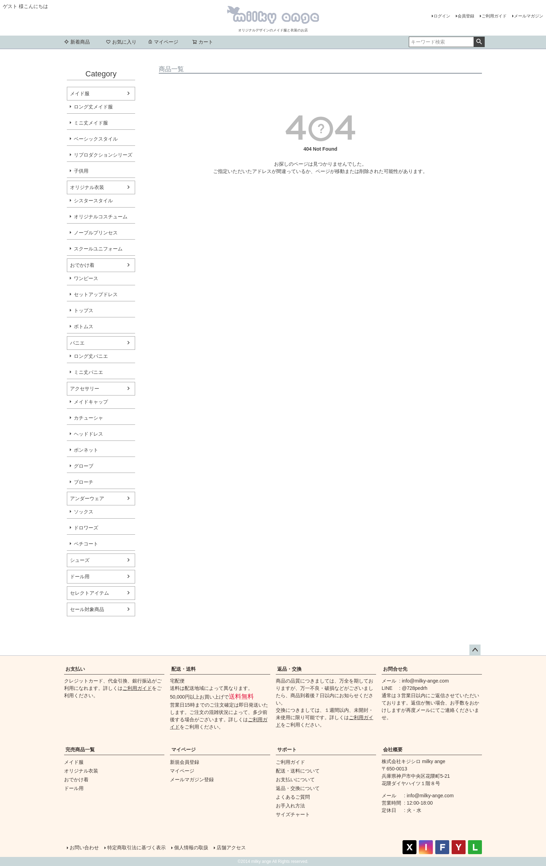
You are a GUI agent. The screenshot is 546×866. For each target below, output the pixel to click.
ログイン (442, 16)
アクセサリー (84, 388)
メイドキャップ (91, 402)
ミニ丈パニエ (88, 372)
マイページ (163, 42)
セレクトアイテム (89, 593)
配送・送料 (183, 669)
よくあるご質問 (293, 797)
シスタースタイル (93, 200)
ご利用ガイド (494, 16)
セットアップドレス (96, 294)
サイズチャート (293, 814)
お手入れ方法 (290, 805)
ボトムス (83, 326)
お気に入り (121, 42)
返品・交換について (298, 788)
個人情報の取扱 (191, 847)
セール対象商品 (87, 609)
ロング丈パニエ (91, 356)
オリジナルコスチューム (100, 216)
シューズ (79, 560)
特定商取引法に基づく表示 (136, 847)
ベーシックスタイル (96, 139)
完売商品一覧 (80, 749)
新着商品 (77, 42)
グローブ (83, 466)
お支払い (75, 669)
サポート (287, 749)
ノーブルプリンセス (96, 232)
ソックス (83, 511)
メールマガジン (528, 16)
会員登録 (466, 16)
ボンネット (86, 450)
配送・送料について (298, 771)
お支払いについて (295, 779)
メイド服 (79, 93)
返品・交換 (289, 669)
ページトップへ (475, 650)
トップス (83, 310)
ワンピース (86, 278)
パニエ (77, 343)
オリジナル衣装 (87, 187)
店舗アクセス (231, 847)
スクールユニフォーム (98, 248)
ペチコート (86, 544)
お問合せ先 (395, 669)
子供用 (81, 171)
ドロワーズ (86, 527)
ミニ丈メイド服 (91, 123)
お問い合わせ (84, 847)
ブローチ (83, 482)
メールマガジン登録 (192, 779)
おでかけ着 (82, 265)
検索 (479, 42)
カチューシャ (88, 418)
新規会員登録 (184, 762)
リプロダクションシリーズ (103, 155)
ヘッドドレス (88, 434)
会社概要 (393, 749)
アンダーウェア (87, 498)
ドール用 (79, 576)
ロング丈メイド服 (93, 107)
